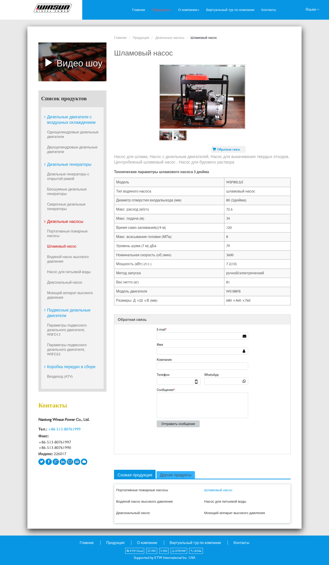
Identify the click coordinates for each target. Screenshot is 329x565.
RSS (163, 550)
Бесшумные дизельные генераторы (67, 191)
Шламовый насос (218, 490)
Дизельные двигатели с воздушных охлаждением (71, 119)
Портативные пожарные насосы (142, 490)
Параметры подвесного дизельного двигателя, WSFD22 (67, 349)
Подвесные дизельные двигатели (68, 313)
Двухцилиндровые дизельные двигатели (72, 149)
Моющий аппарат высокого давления (234, 513)
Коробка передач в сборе (71, 366)
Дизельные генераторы (69, 164)
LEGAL (196, 550)
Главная (120, 38)
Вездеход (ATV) (60, 376)
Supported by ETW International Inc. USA (164, 557)
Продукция (141, 38)
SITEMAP (179, 550)
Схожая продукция (134, 475)
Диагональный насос (133, 513)
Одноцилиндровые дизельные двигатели (72, 134)
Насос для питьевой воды (225, 501)
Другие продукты (175, 475)
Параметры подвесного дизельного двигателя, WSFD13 (67, 330)
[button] (161, 10)
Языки (312, 9)
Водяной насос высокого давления (144, 501)
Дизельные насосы (169, 38)
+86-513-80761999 (64, 429)
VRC (151, 550)
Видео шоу (72, 62)
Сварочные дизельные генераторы (66, 206)
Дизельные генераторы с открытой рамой (68, 176)
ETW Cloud (134, 550)
